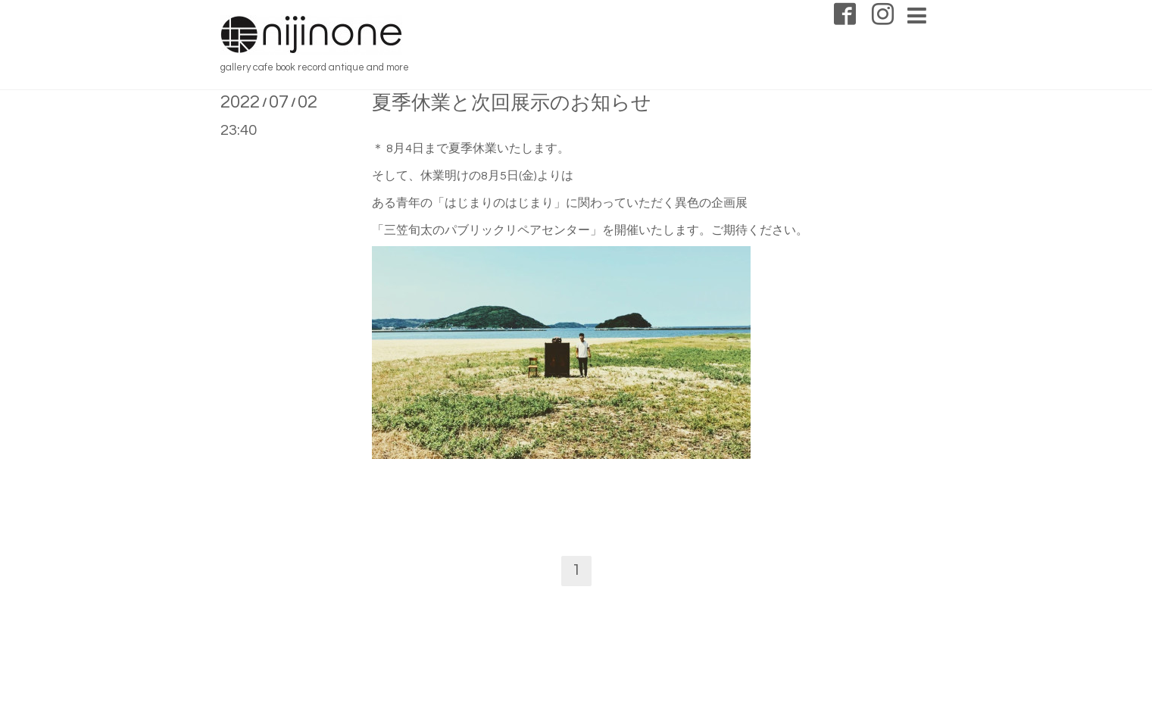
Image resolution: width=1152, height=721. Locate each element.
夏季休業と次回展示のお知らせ (511, 103)
